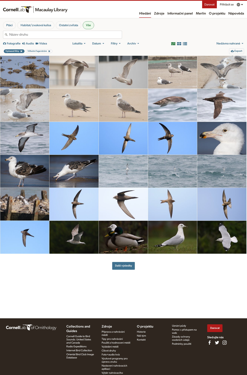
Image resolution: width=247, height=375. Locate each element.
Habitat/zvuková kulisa (36, 25)
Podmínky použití (181, 344)
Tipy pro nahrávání (112, 339)
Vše (88, 25)
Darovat (209, 4)
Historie (141, 332)
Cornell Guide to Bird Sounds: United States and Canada (78, 339)
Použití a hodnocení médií (116, 342)
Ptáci (9, 25)
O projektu (217, 13)
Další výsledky (123, 265)
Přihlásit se (227, 4)
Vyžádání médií (110, 346)
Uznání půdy (179, 326)
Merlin (201, 13)
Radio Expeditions (76, 346)
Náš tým (141, 336)
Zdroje (159, 13)
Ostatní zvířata (68, 25)
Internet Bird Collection (79, 350)
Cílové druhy (109, 350)
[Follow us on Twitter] (217, 342)
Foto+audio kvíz (111, 354)
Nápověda (236, 13)
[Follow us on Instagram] (224, 342)
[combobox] (65, 34)
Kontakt (141, 339)
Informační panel (180, 13)
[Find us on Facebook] (209, 342)
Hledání (145, 13)
